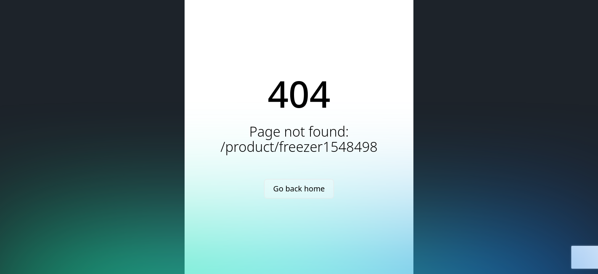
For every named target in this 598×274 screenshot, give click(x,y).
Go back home (299, 188)
